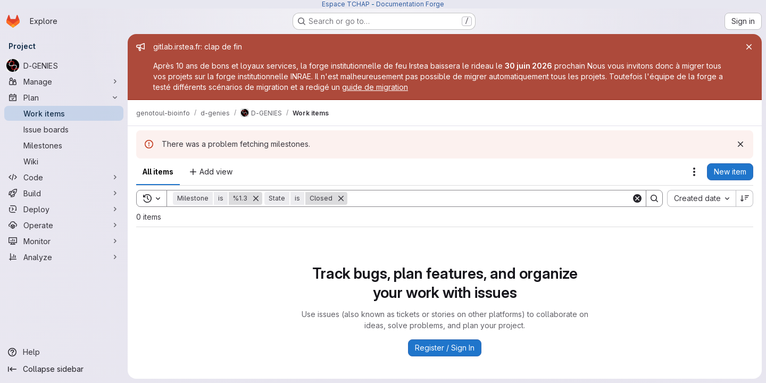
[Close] (749, 46)
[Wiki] (63, 161)
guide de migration (375, 86)
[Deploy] (63, 209)
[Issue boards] (63, 129)
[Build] (63, 193)
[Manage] (63, 81)
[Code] (63, 177)
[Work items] (63, 113)
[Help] (63, 352)
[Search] (489, 198)
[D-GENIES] (63, 65)
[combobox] (701, 198)
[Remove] (255, 198)
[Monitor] (63, 241)
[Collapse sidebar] (63, 369)
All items (158, 171)
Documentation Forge (410, 4)
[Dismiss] (740, 144)
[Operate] (63, 225)
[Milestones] (63, 145)
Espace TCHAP (346, 4)
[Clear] (637, 198)
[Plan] (63, 97)
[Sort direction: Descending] (744, 198)
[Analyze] (63, 256)
